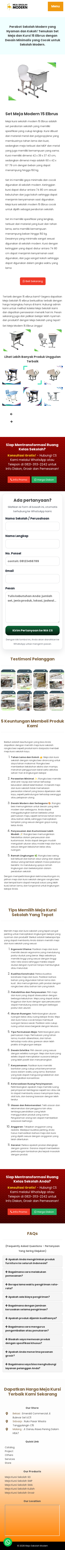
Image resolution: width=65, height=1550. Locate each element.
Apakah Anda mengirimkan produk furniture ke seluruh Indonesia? (30, 1261)
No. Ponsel (32, 558)
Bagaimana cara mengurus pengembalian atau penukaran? (27, 1328)
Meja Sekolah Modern (36, 1545)
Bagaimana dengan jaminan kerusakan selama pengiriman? (26, 1307)
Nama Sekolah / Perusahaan (32, 523)
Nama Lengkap (32, 541)
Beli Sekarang (33, 281)
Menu (55, 6)
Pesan (32, 604)
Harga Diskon (44, 479)
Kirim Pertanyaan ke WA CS (32, 630)
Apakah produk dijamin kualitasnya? (31, 1318)
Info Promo (18, 479)
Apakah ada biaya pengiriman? (27, 1297)
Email (32, 576)
